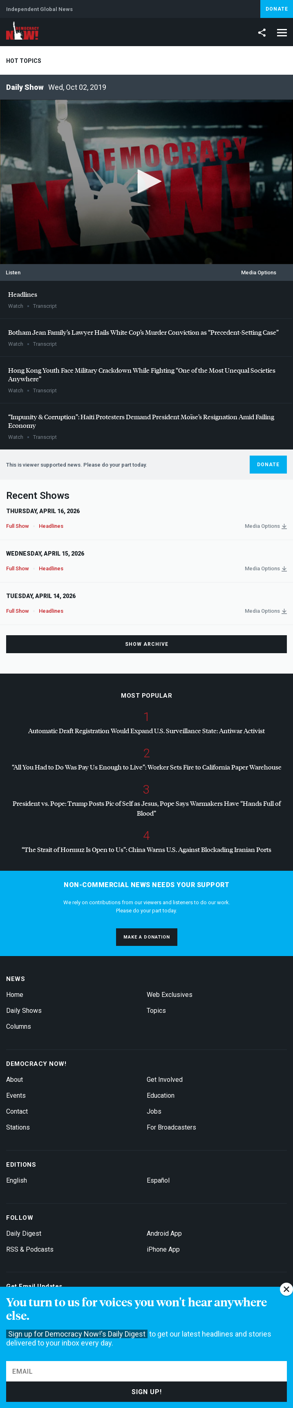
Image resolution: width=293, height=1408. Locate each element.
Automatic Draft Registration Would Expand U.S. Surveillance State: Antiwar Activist (146, 730)
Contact (17, 1111)
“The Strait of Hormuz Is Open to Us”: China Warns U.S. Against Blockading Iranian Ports (146, 849)
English (16, 1180)
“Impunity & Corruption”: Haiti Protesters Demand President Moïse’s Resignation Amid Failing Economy (141, 420)
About (14, 1079)
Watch (15, 306)
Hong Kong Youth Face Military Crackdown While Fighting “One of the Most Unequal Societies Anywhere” (141, 374)
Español (158, 1180)
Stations (18, 1127)
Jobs (154, 1111)
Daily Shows (24, 1010)
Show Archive (146, 644)
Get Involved (165, 1079)
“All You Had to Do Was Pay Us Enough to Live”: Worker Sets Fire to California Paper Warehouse (147, 767)
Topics (156, 1010)
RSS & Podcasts (30, 1249)
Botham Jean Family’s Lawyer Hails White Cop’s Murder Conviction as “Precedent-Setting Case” (143, 332)
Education (160, 1095)
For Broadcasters (171, 1127)
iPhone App (163, 1249)
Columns (18, 1026)
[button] (147, 181)
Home (14, 995)
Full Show (17, 526)
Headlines (22, 294)
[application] (146, 182)
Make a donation (146, 937)
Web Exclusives (169, 995)
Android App (164, 1233)
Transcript (45, 306)
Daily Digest (23, 1233)
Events (16, 1095)
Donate (277, 9)
